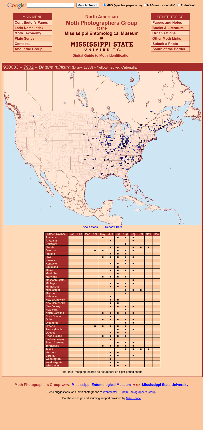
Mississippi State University (165, 385)
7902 (29, 66)
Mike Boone (133, 398)
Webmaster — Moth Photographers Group (129, 392)
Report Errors (113, 227)
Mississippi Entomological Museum (101, 385)
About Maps (90, 227)
